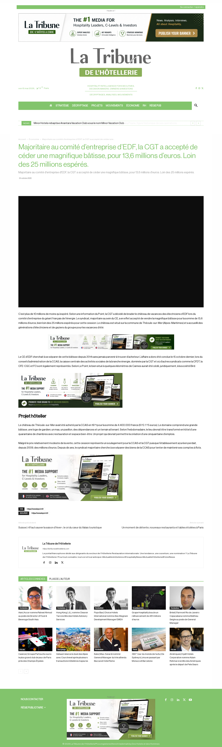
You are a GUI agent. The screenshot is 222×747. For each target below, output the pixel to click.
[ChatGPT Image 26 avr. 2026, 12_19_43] (111, 41)
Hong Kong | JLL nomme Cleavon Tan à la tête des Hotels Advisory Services (72, 616)
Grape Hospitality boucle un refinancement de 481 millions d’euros (146, 616)
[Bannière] (111, 352)
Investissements (138, 608)
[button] (196, 106)
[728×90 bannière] (111, 719)
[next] (198, 123)
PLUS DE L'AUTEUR (59, 579)
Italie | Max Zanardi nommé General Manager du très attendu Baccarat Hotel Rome (110, 657)
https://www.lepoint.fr (35, 509)
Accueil (22, 139)
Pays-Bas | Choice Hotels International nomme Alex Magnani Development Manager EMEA (111, 616)
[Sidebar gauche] (111, 478)
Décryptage (61, 649)
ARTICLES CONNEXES (32, 579)
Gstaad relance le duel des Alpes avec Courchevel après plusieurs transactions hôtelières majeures (72, 657)
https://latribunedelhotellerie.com (55, 549)
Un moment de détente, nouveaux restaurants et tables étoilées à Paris (163, 527)
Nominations (23, 608)
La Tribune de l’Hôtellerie (56, 543)
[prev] (193, 123)
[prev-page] (20, 671)
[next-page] (26, 671)
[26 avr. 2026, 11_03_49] (111, 390)
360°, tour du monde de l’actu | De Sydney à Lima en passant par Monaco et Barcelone (148, 657)
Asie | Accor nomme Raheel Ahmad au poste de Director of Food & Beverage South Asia (35, 616)
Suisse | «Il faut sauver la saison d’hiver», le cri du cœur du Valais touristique (60, 527)
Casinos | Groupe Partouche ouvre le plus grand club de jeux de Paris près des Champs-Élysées (34, 657)
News (135, 649)
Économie (34, 139)
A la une (22, 649)
